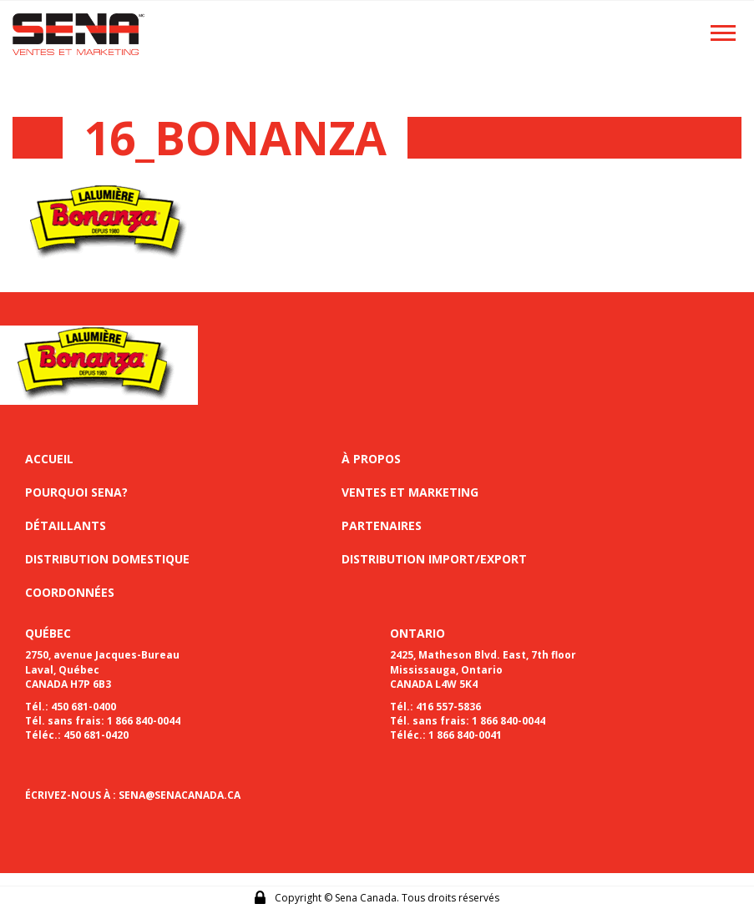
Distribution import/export (434, 559)
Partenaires (382, 525)
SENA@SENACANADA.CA (179, 795)
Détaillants (65, 525)
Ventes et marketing (410, 492)
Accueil (49, 459)
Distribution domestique (107, 559)
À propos (371, 459)
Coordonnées (69, 592)
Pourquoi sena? (76, 492)
